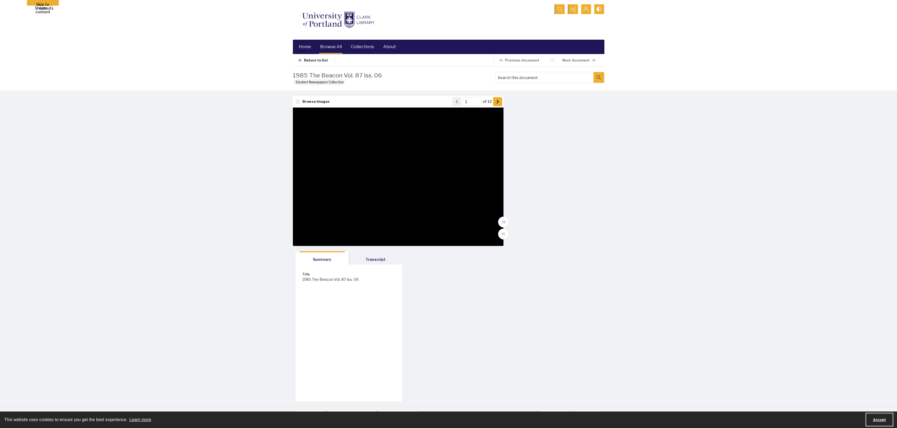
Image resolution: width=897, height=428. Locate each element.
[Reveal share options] (572, 9)
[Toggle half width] (500, 234)
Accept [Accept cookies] (879, 420)
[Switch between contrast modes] (599, 9)
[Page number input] (469, 101)
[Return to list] (316, 60)
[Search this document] (544, 77)
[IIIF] (533, 258)
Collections (362, 46)
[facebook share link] (536, 389)
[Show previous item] (453, 101)
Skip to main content (42, 4)
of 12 (484, 102)
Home (305, 46)
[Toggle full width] (500, 222)
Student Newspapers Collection (320, 82)
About (389, 46)
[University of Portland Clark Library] (338, 20)
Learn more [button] (140, 419)
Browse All (331, 46)
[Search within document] (598, 77)
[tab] (528, 102)
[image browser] (313, 102)
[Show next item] (494, 101)
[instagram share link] (547, 389)
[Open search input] (559, 9)
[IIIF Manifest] (587, 259)
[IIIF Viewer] (554, 259)
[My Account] (586, 9)
